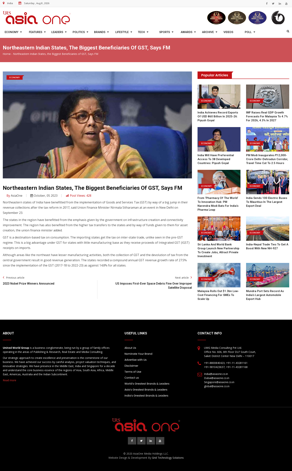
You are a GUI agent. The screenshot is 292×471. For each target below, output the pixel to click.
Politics (79, 32)
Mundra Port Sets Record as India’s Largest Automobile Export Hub (265, 295)
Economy (11, 32)
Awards (186, 32)
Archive (208, 32)
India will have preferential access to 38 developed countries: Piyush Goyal (216, 159)
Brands (99, 32)
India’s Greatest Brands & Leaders (146, 395)
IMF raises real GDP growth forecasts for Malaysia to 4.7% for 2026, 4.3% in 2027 (267, 116)
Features (35, 32)
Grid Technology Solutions (168, 457)
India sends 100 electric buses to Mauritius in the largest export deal (266, 202)
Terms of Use (133, 372)
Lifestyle (122, 32)
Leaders (57, 32)
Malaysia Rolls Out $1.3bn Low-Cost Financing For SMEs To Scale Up (218, 295)
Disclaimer (131, 366)
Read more (9, 380)
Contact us (132, 378)
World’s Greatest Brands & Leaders (147, 384)
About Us (130, 348)
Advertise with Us (136, 360)
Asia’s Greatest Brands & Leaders (146, 390)
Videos (228, 32)
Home (7, 54)
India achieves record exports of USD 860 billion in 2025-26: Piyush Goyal (218, 116)
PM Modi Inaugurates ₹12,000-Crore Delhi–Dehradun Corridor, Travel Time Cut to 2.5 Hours (267, 159)
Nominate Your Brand (138, 354)
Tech (141, 32)
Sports (164, 32)
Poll (248, 32)
